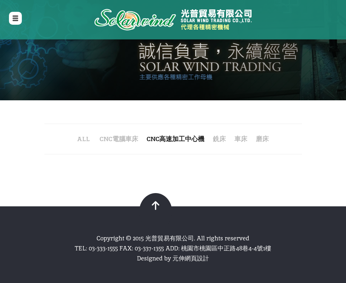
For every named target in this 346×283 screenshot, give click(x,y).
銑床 (219, 139)
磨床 (262, 139)
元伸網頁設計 (190, 258)
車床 (240, 139)
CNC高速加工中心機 (175, 139)
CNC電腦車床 (118, 139)
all (83, 139)
